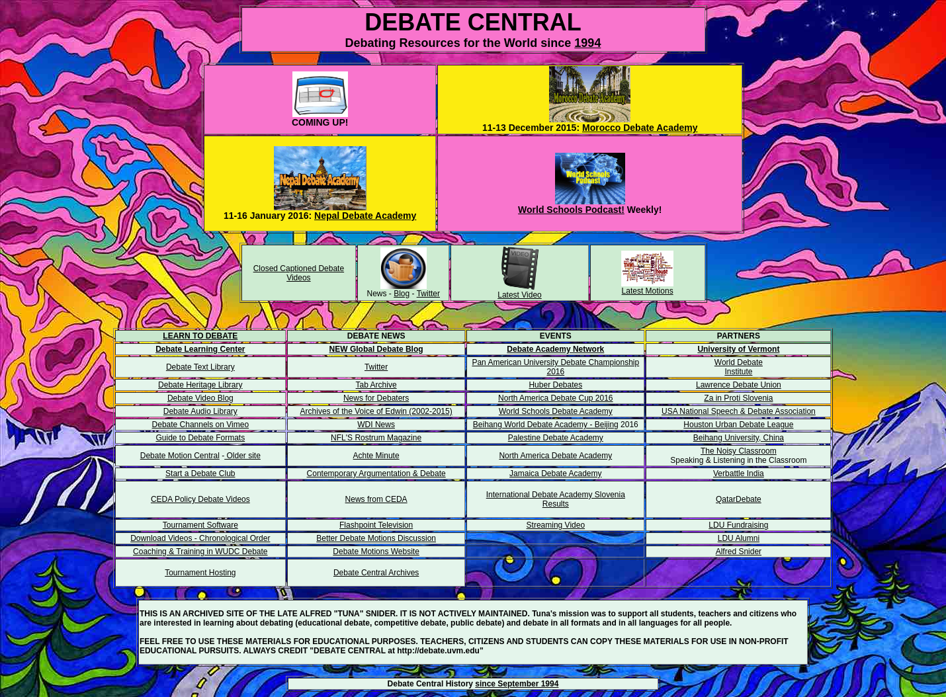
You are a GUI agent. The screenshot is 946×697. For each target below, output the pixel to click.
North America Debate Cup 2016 (555, 398)
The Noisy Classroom (739, 451)
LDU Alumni (738, 538)
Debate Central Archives (376, 572)
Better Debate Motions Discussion (376, 538)
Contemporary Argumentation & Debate (376, 473)
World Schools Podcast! (571, 209)
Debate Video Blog (200, 398)
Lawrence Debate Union (738, 385)
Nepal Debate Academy (365, 215)
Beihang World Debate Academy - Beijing (546, 424)
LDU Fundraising (738, 525)
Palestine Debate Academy (555, 437)
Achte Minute (376, 455)
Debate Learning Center (200, 349)
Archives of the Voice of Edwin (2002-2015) (376, 411)
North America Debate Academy (555, 455)
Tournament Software (200, 525)
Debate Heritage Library (200, 385)
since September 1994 (516, 683)
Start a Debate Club (200, 473)
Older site (242, 455)
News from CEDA (376, 499)
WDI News (376, 424)
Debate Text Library (200, 367)
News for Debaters (376, 398)
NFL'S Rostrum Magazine (376, 437)
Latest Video (519, 295)
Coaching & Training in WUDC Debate (200, 551)
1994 (587, 43)
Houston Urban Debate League (738, 424)
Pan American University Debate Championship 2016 (555, 367)
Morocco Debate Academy (640, 127)
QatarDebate (738, 499)
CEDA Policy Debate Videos (200, 499)
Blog (401, 293)
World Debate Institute (738, 367)
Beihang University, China (738, 437)
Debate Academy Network (555, 349)
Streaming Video (556, 525)
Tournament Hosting (200, 572)
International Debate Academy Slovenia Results (555, 499)
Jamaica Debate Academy (555, 473)
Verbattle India (738, 473)
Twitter (428, 293)
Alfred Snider (738, 551)
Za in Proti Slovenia (738, 398)
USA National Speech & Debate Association (739, 411)
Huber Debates (555, 385)
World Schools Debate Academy (556, 411)
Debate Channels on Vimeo (200, 424)
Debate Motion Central (180, 455)
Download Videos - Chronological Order (200, 538)
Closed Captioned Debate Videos (298, 273)
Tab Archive (376, 385)
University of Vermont (738, 349)
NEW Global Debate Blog (376, 349)
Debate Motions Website (376, 551)
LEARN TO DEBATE (200, 336)
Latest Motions (647, 291)
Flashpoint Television (376, 525)
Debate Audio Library (200, 411)
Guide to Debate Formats (200, 437)
